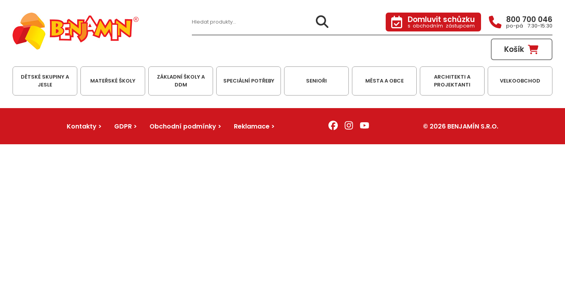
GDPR (123, 126)
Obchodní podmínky (182, 126)
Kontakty (82, 126)
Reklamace (252, 126)
